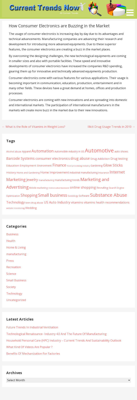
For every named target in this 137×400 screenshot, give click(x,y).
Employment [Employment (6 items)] (28, 165)
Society (11, 287)
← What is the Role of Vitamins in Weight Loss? (33, 127)
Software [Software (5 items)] (84, 195)
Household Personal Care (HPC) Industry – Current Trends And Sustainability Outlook (63, 340)
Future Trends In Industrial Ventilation (32, 327)
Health (10, 241)
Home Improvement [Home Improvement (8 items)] (54, 172)
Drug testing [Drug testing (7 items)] (119, 159)
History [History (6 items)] (11, 172)
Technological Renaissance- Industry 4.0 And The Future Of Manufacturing (56, 334)
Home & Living (16, 247)
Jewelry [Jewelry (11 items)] (32, 179)
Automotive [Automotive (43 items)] (99, 150)
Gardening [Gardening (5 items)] (96, 165)
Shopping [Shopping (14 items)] (29, 195)
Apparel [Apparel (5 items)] (26, 151)
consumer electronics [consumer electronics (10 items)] (52, 158)
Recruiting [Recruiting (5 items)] (102, 187)
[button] (131, 8)
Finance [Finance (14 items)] (59, 165)
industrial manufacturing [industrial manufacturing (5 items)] (84, 172)
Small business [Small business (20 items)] (52, 195)
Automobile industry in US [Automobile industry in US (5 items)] (69, 151)
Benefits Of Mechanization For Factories (33, 354)
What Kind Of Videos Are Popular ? (29, 347)
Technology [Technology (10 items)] (15, 202)
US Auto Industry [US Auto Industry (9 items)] (57, 202)
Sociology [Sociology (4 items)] (73, 195)
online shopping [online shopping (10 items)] (83, 187)
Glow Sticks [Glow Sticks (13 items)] (113, 165)
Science (11, 274)
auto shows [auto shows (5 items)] (121, 151)
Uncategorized (16, 300)
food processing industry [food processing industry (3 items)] (78, 166)
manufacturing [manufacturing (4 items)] (46, 180)
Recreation (13, 267)
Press (10, 261)
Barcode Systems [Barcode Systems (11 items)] (20, 158)
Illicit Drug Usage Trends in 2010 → (111, 127)
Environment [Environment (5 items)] (44, 165)
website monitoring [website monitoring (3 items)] (15, 208)
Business (12, 234)
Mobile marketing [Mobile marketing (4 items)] (38, 187)
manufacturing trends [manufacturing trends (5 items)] (67, 180)
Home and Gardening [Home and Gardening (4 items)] (28, 172)
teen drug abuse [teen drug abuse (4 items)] (34, 202)
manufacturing (16, 254)
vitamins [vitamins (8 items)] (77, 202)
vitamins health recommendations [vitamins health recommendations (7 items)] (106, 202)
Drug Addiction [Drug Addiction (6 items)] (100, 158)
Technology (14, 293)
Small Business (16, 280)
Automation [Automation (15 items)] (43, 150)
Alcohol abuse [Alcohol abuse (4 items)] (13, 151)
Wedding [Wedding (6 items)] (31, 208)
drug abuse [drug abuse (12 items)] (80, 158)
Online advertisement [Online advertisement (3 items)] (58, 188)
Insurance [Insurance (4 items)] (103, 172)
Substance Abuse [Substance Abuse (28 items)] (108, 195)
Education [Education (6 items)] (12, 165)
